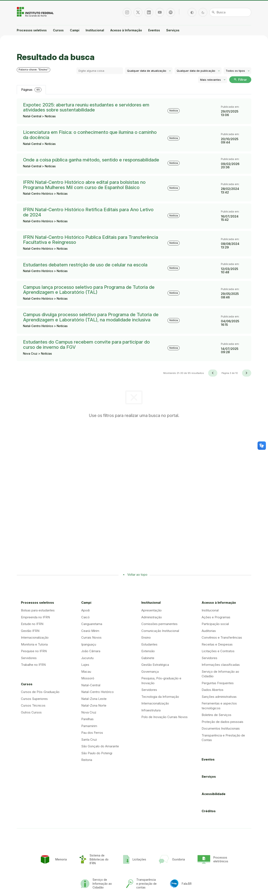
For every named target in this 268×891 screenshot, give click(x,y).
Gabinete (147, 658)
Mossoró (87, 678)
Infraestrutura (151, 710)
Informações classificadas (221, 665)
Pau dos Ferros (92, 733)
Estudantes (149, 644)
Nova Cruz (88, 712)
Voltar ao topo (137, 575)
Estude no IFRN (32, 624)
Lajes (85, 665)
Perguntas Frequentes (218, 683)
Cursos (58, 30)
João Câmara (90, 651)
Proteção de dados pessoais (222, 722)
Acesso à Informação (126, 30)
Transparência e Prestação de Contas (223, 737)
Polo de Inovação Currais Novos (164, 717)
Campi (74, 30)
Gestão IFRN (30, 631)
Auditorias (209, 631)
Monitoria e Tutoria (34, 644)
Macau (86, 672)
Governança (150, 672)
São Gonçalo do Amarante (100, 746)
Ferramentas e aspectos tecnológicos (219, 705)
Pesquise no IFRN (34, 651)
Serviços (172, 30)
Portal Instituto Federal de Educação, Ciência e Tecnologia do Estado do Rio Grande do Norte (35, 12)
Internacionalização (35, 637)
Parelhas (87, 719)
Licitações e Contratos (218, 651)
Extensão (148, 651)
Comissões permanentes (159, 624)
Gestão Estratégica (155, 665)
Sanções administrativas (219, 697)
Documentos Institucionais (221, 728)
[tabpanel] (134, 237)
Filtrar (240, 79)
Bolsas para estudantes (38, 610)
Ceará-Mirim (90, 631)
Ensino (146, 637)
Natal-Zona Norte (93, 705)
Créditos (209, 811)
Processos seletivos (32, 30)
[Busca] (230, 12)
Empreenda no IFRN (35, 617)
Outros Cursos (31, 712)
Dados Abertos (212, 690)
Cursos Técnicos (33, 705)
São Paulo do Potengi (96, 753)
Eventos (154, 30)
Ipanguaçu (88, 644)
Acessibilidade (213, 794)
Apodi (85, 610)
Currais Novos (91, 637)
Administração (151, 617)
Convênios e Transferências (222, 637)
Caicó (85, 617)
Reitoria (86, 760)
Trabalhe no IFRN (33, 665)
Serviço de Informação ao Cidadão (220, 674)
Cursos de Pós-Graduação (40, 692)
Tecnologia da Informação (160, 697)
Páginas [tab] (31, 89)
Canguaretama (91, 624)
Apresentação (151, 610)
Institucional (95, 30)
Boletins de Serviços (216, 715)
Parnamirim (89, 726)
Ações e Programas (216, 617)
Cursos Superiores (34, 699)
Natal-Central (90, 685)
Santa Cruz (89, 739)
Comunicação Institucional (160, 631)
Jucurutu (87, 658)
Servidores (29, 658)
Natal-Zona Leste (94, 699)
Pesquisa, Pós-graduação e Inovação (161, 680)
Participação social (215, 624)
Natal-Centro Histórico (97, 692)
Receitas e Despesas (217, 644)
